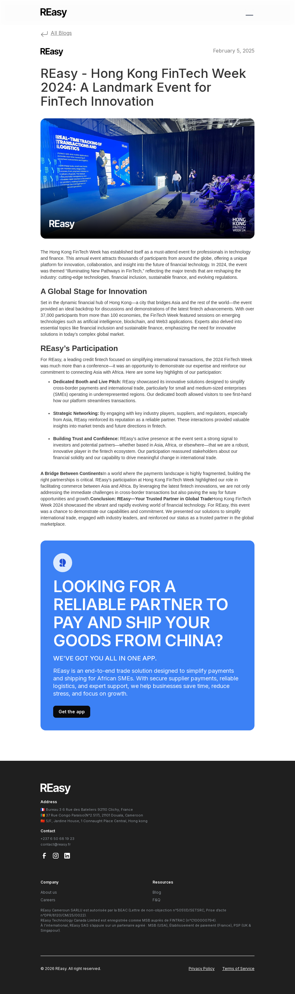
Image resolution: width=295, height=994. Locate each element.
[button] (248, 12)
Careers (48, 899)
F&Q (156, 899)
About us (49, 892)
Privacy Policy (202, 968)
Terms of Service (238, 968)
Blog (157, 892)
